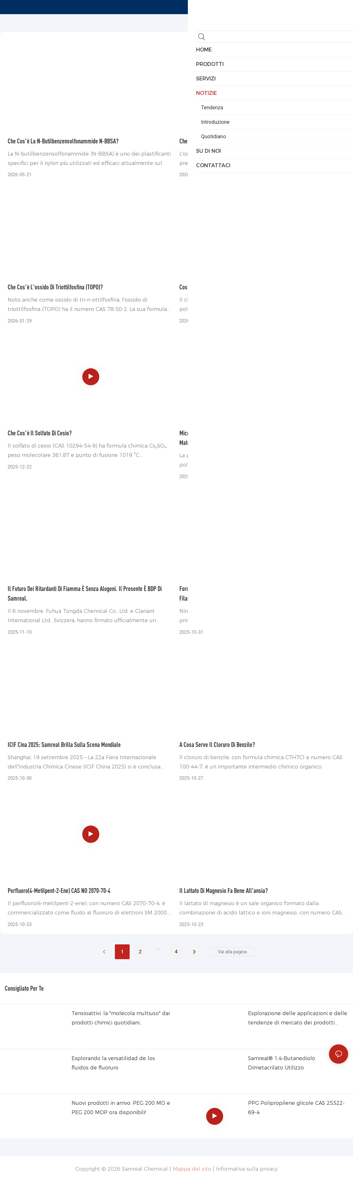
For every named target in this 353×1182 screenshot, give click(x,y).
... (158, 947)
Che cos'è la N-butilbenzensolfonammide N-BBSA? (63, 141)
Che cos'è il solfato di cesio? (40, 433)
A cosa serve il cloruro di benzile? (217, 744)
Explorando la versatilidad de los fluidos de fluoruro (113, 1063)
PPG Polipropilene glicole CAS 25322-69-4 (296, 1107)
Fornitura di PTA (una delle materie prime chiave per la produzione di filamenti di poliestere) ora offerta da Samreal (254, 593)
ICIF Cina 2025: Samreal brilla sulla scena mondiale (64, 744)
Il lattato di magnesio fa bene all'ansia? (223, 890)
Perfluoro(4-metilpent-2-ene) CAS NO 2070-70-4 (59, 890)
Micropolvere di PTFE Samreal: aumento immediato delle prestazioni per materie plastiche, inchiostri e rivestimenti (258, 437)
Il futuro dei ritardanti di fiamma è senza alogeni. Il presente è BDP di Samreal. (85, 593)
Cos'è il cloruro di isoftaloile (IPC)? (218, 287)
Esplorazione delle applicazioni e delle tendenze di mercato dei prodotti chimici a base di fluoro (297, 1019)
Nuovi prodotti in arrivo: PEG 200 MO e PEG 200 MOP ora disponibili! (121, 1107)
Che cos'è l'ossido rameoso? (212, 141)
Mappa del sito (192, 1169)
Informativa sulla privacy (247, 1169)
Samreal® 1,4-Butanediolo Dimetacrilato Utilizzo (281, 1063)
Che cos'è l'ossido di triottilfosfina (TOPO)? (55, 287)
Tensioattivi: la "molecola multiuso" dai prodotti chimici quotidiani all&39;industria (121, 1019)
